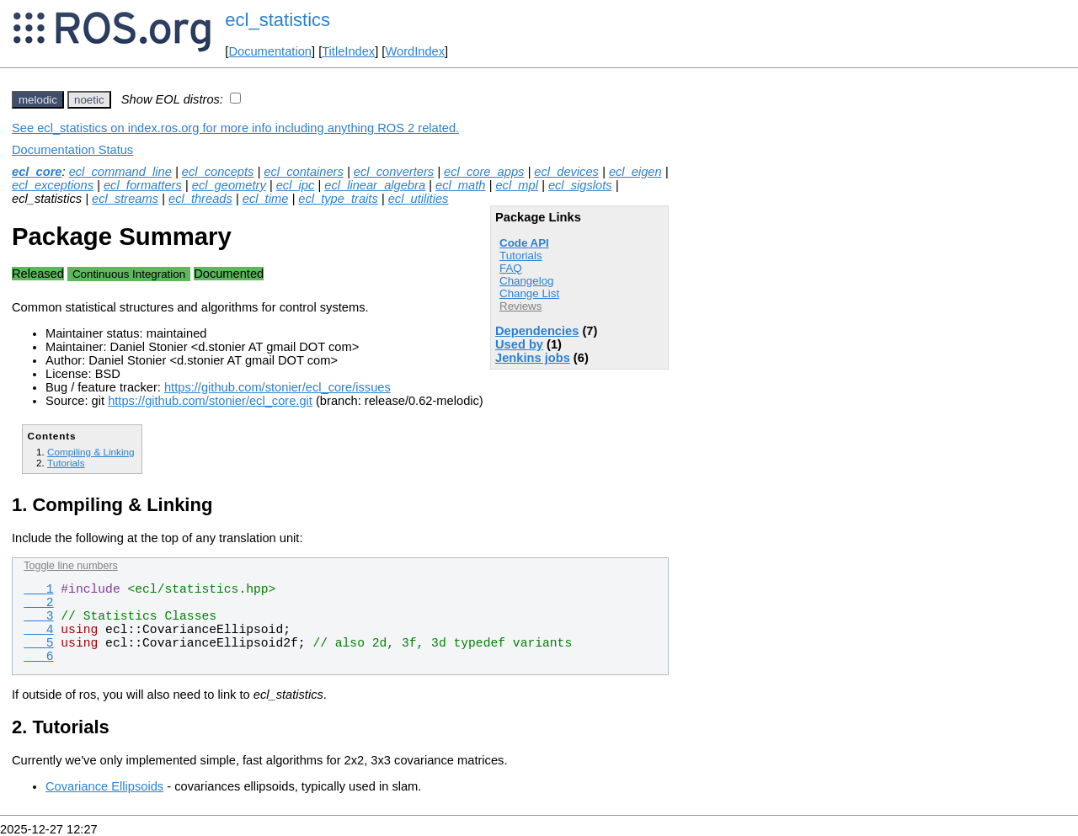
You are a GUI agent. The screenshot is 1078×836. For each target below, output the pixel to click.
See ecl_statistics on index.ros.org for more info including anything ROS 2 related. (235, 128)
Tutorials (520, 255)
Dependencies (537, 331)
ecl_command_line (120, 171)
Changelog (526, 280)
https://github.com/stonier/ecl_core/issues (277, 387)
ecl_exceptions (52, 185)
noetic (89, 99)
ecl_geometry (229, 185)
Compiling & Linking (91, 451)
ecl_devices (566, 171)
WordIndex (415, 51)
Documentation (270, 51)
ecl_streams (125, 198)
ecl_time (266, 198)
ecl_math (460, 185)
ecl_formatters (143, 185)
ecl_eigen (635, 171)
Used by (519, 344)
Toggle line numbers (70, 566)
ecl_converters (394, 171)
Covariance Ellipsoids (104, 786)
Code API (524, 243)
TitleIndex (348, 51)
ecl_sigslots (580, 185)
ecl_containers (304, 171)
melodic (38, 99)
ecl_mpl (516, 185)
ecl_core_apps (484, 171)
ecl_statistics (277, 19)
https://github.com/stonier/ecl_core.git (210, 400)
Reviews (520, 306)
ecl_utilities (418, 198)
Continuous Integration (128, 274)
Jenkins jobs (532, 358)
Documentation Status (72, 150)
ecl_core (36, 171)
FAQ (510, 268)
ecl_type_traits (338, 198)
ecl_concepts (218, 171)
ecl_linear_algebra (374, 185)
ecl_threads (200, 198)
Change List (529, 293)
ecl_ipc (295, 185)
